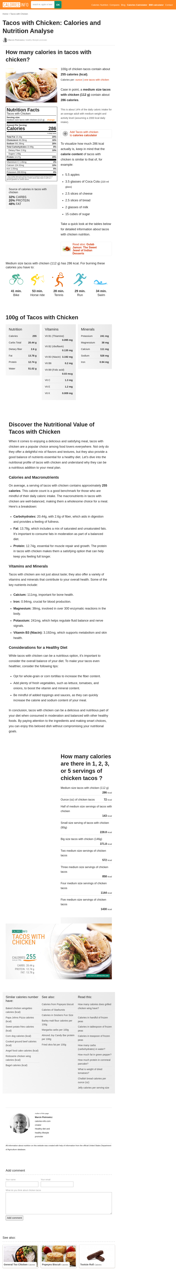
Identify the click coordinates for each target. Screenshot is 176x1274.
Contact (169, 5)
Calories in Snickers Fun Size (57, 1015)
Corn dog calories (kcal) (18, 1036)
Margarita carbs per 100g (55, 1029)
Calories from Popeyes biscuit (58, 1004)
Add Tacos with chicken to (84, 134)
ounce (78, 79)
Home (5, 14)
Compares (114, 5)
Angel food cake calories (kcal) (22, 1050)
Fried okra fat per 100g (54, 1044)
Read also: (85, 249)
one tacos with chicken (96, 79)
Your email (45, 1179)
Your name (11, 1179)
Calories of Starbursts (53, 1009)
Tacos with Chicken (19, 14)
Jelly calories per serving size (93, 1087)
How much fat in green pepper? (94, 1054)
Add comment (14, 1217)
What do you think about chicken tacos (23, 1190)
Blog (123, 5)
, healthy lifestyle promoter (27, 40)
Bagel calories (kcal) (16, 1065)
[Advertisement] (31, 776)
